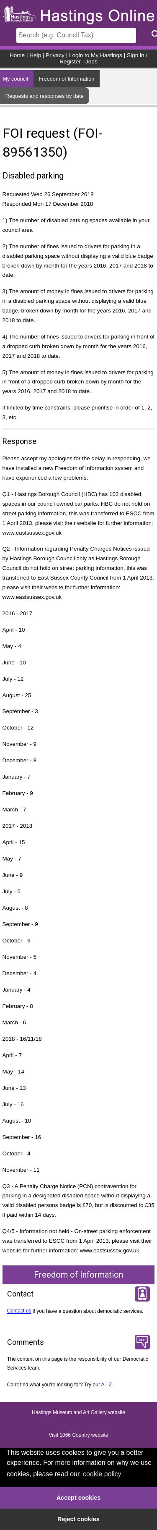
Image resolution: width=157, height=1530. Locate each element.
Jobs (91, 61)
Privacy (55, 55)
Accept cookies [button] (79, 1497)
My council (15, 79)
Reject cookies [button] (78, 1519)
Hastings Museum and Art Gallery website (78, 1413)
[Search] (76, 35)
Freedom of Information (66, 79)
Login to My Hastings (95, 55)
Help (35, 55)
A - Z (106, 1385)
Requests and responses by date (44, 96)
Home (17, 55)
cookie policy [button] (102, 1474)
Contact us (19, 1311)
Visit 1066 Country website (78, 1435)
